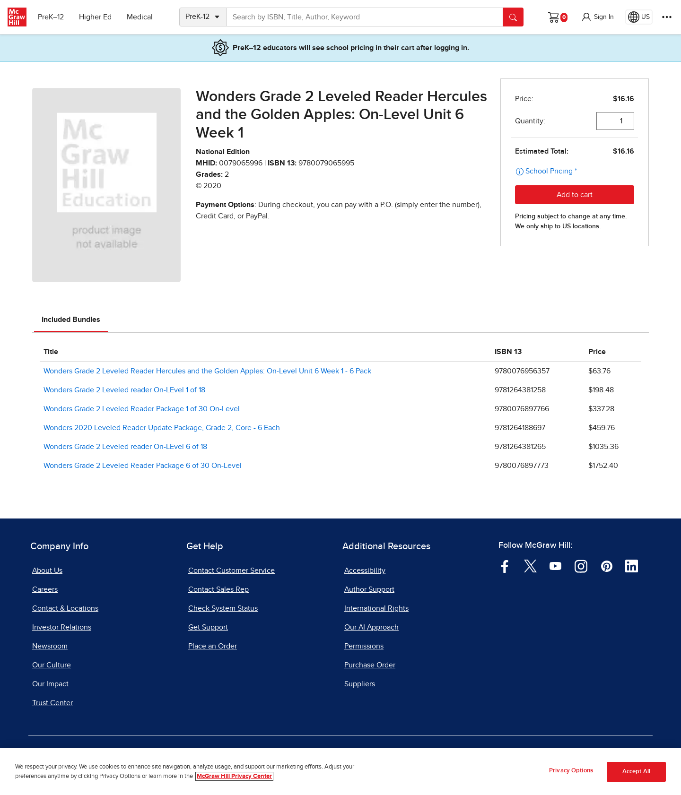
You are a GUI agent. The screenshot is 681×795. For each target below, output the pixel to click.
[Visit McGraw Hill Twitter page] (530, 566)
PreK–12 (51, 17)
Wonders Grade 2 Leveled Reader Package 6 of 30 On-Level (143, 465)
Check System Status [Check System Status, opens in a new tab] (223, 608)
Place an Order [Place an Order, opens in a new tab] (212, 646)
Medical (140, 17)
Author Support (369, 589)
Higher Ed (95, 17)
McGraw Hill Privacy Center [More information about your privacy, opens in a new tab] (234, 777)
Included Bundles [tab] (71, 319)
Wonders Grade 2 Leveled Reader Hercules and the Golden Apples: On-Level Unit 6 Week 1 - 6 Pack (207, 371)
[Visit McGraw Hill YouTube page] (555, 566)
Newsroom (50, 646)
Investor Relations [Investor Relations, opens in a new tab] (61, 627)
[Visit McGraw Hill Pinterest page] (606, 566)
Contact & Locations (65, 608)
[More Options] (666, 17)
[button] (597, 17)
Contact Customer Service (231, 570)
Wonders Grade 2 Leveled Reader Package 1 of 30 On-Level (142, 409)
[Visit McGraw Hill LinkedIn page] (631, 566)
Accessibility (364, 570)
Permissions (364, 646)
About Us (47, 570)
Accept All (636, 772)
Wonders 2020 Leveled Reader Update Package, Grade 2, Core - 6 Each (162, 428)
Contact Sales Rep (218, 589)
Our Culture (51, 665)
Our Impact (50, 684)
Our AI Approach (371, 627)
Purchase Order (369, 665)
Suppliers (359, 684)
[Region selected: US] (639, 17)
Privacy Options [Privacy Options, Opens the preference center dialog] (571, 772)
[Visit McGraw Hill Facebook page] (504, 566)
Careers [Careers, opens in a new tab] (45, 589)
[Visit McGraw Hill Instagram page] (581, 566)
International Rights (376, 608)
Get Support (208, 627)
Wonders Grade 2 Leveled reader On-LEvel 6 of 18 (125, 446)
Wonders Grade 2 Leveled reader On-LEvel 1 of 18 (124, 390)
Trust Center (52, 703)
